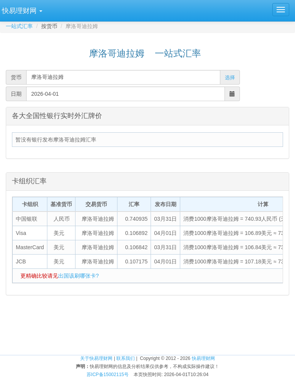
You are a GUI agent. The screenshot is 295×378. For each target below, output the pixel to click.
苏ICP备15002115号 (108, 374)
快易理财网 (203, 358)
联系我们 (125, 358)
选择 (230, 77)
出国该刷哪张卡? (78, 276)
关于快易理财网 (96, 358)
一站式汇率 (19, 26)
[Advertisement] (147, 330)
